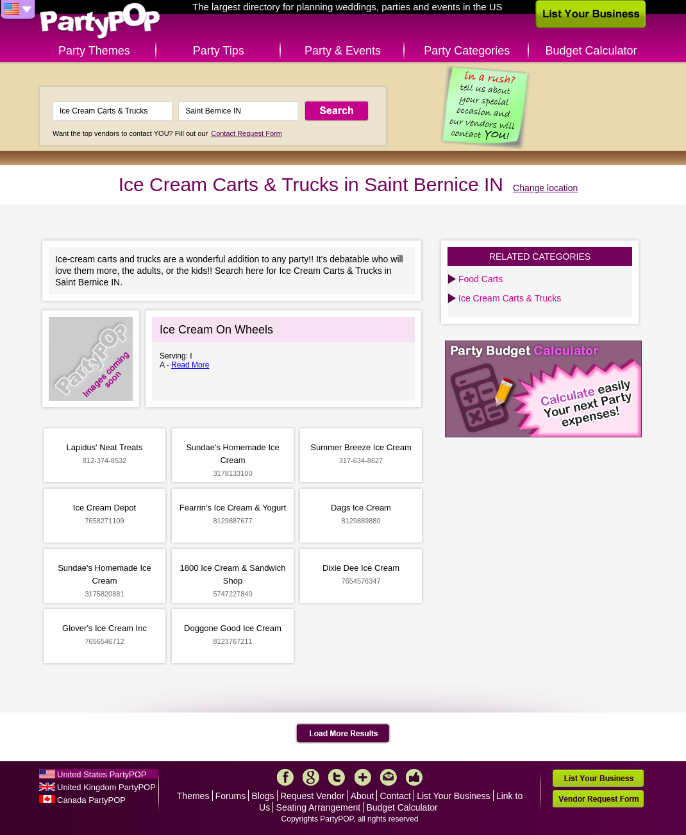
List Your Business (453, 796)
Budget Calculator (591, 50)
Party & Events (343, 50)
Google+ (311, 777)
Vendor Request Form (598, 798)
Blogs (263, 796)
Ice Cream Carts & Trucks (509, 298)
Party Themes (94, 50)
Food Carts (480, 279)
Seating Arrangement (318, 807)
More (363, 777)
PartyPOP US (100, 21)
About (362, 796)
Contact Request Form (246, 133)
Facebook (285, 777)
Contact (395, 796)
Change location (545, 188)
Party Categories (467, 50)
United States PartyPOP (101, 774)
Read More (190, 364)
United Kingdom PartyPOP (106, 787)
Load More (343, 734)
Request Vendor (312, 796)
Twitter (336, 777)
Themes (193, 796)
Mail (388, 777)
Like (414, 777)
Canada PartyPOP (91, 800)
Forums (230, 796)
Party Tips (218, 50)
